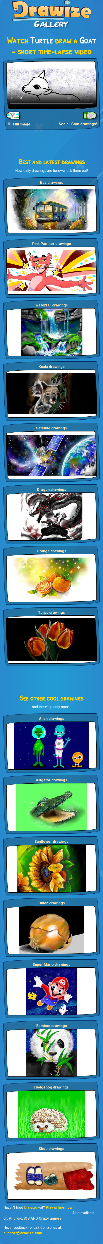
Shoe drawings (51, 1149)
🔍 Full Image (18, 124)
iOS (27, 1218)
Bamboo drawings (51, 1026)
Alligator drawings (51, 780)
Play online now (59, 1207)
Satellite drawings (51, 428)
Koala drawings (52, 367)
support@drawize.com (22, 1233)
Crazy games (50, 1218)
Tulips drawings (51, 612)
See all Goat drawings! (78, 124)
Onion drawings (51, 903)
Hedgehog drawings (51, 1087)
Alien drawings (51, 718)
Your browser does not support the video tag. (51, 85)
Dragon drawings (51, 489)
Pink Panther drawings (51, 244)
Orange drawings (51, 551)
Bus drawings (51, 182)
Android (15, 1218)
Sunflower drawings (51, 841)
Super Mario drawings (51, 964)
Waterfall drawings (51, 305)
